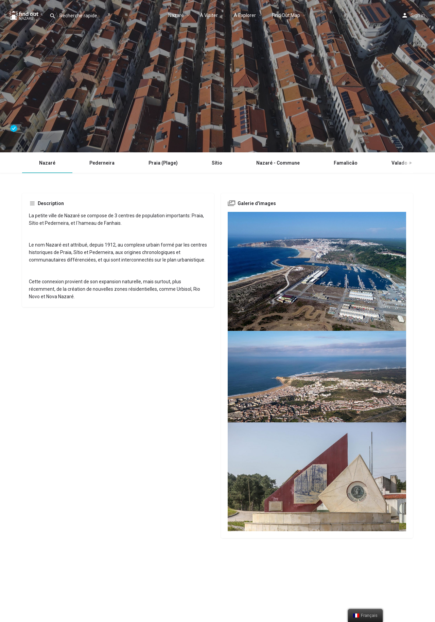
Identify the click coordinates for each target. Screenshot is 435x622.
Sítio (217, 163)
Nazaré (176, 15)
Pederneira (102, 163)
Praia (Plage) (163, 163)
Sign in (418, 15)
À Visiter (209, 15)
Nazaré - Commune (278, 163)
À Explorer (245, 15)
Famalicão (346, 163)
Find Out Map (286, 15)
